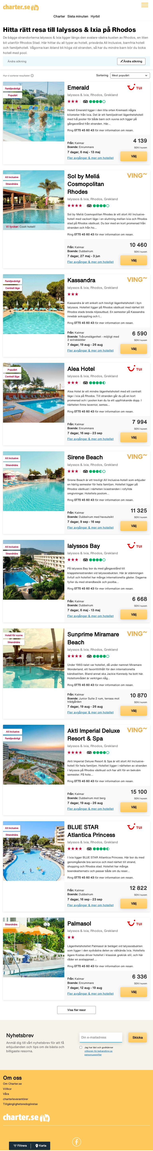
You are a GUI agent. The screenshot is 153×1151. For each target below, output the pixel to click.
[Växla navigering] (144, 5)
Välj (133, 156)
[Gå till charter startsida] (21, 6)
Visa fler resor (76, 1010)
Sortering (102, 75)
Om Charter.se (12, 1084)
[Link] (76, 1142)
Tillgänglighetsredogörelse (20, 1104)
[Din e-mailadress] (100, 1038)
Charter (59, 16)
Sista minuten (77, 16)
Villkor (7, 1089)
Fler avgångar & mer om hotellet (90, 158)
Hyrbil (95, 16)
